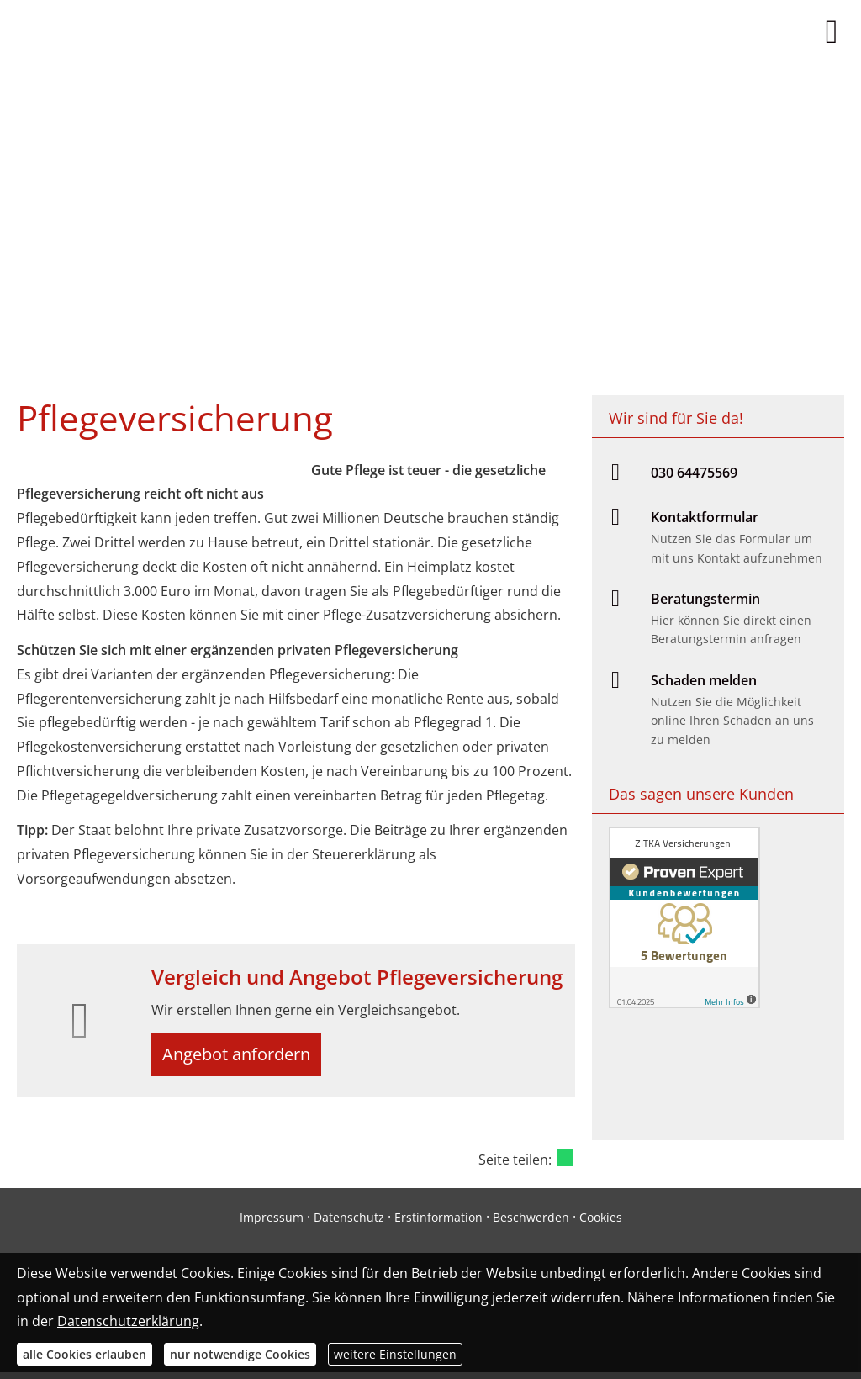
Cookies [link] (600, 1224)
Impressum (272, 1224)
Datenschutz (349, 1224)
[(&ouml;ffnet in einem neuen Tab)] (684, 1003)
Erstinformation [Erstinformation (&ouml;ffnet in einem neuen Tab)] (438, 1224)
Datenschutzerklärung (128, 1321)
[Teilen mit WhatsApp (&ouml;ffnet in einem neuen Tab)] (565, 1163)
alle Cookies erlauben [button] (84, 1354)
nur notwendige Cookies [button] (240, 1354)
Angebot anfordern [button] (244, 1057)
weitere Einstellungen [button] (395, 1354)
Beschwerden (531, 1224)
